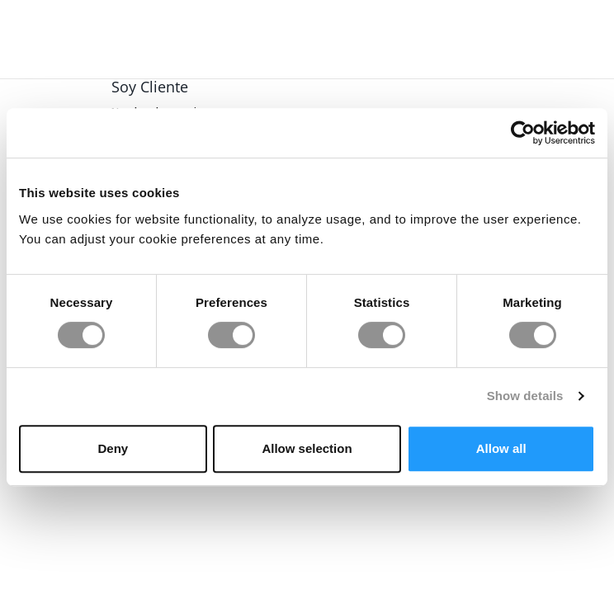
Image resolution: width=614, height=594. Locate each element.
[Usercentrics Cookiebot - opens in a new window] (523, 132)
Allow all (501, 448)
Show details (525, 396)
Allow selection (307, 448)
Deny (112, 448)
